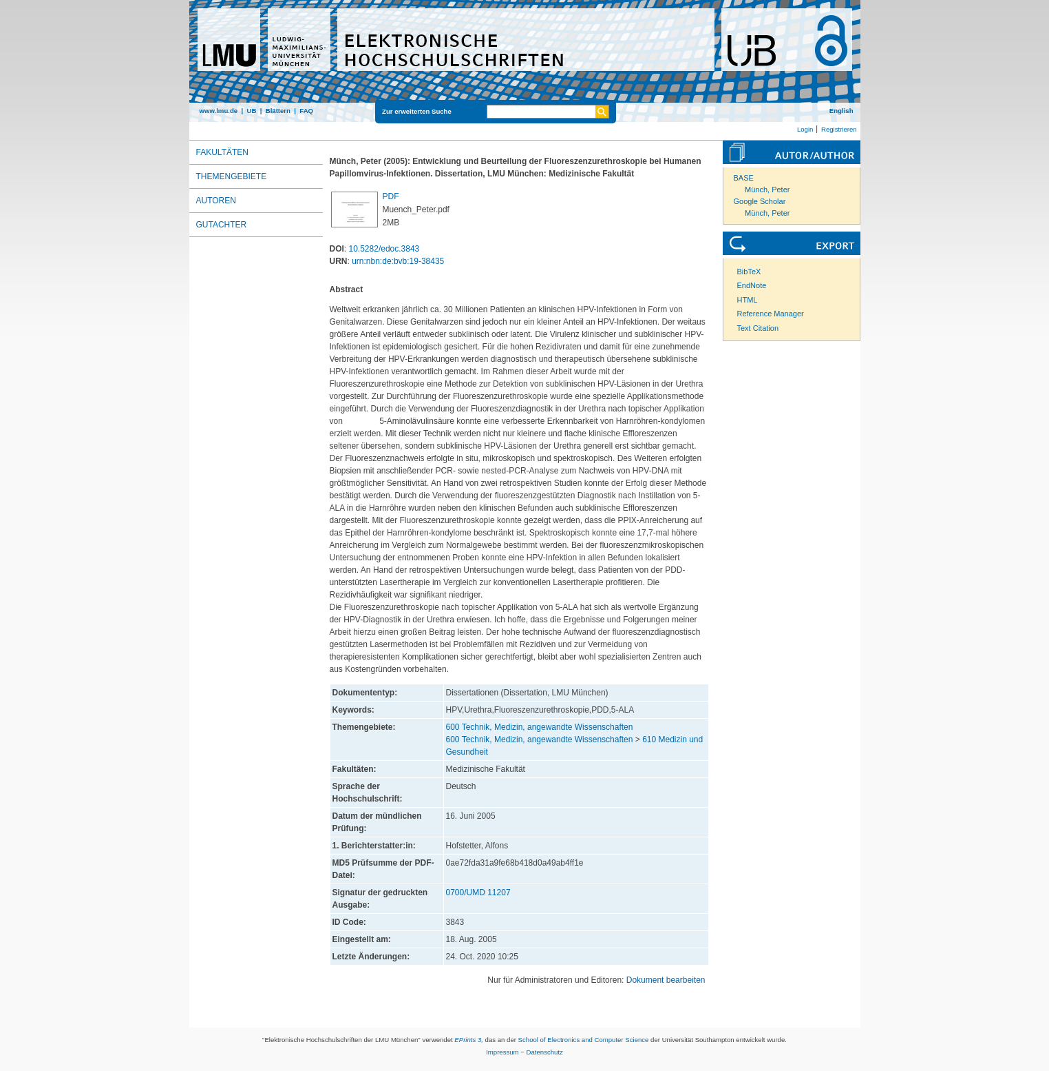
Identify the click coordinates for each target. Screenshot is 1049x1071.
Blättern (278, 110)
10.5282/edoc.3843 (384, 249)
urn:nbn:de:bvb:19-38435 (398, 261)
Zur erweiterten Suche (417, 111)
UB (251, 110)
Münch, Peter (767, 189)
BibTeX (749, 271)
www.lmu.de (219, 110)
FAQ (306, 110)
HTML (747, 300)
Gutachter (221, 224)
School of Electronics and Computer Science (583, 1039)
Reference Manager (770, 313)
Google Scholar (760, 201)
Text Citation (758, 328)
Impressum (502, 1052)
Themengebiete (231, 176)
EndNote (752, 285)
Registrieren (839, 129)
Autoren (216, 200)
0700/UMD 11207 (478, 892)
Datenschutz (545, 1052)
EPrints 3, (468, 1039)
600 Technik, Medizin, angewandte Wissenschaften (539, 727)
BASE (744, 178)
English (841, 110)
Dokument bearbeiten (666, 980)
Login (805, 129)
